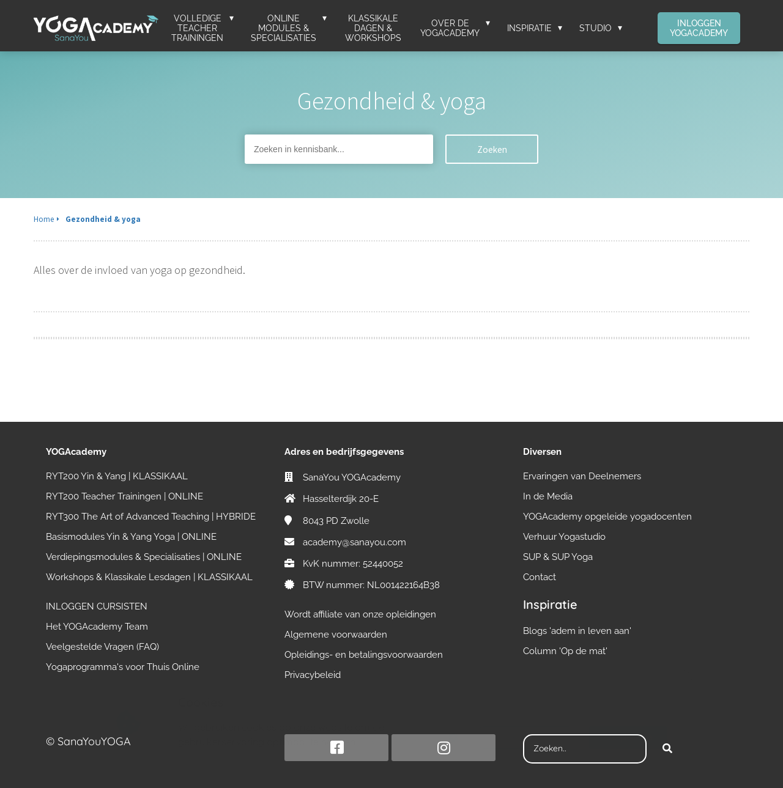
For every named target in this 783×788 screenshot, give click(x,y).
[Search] (667, 749)
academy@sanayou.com (354, 542)
